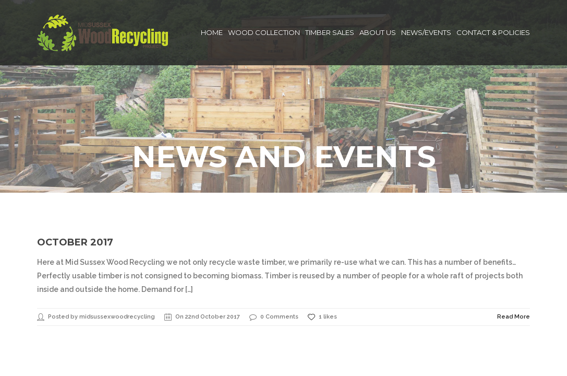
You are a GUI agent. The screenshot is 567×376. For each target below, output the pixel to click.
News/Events (426, 32)
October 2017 (75, 195)
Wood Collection (264, 32)
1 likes (322, 270)
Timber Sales (329, 32)
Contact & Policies (493, 32)
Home (212, 32)
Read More (513, 269)
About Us (377, 32)
